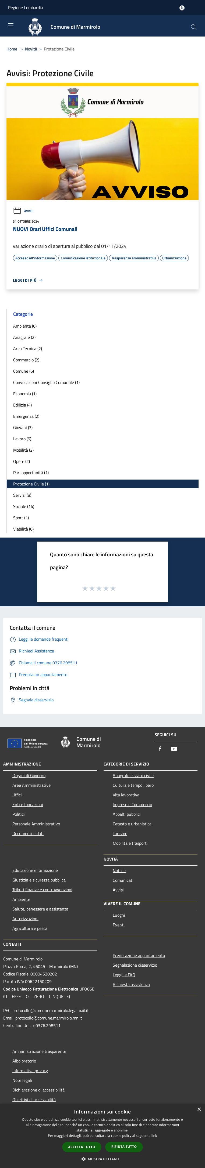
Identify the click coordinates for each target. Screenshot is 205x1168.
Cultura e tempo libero (133, 785)
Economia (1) (25, 393)
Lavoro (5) (22, 439)
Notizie (119, 870)
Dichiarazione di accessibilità (38, 1090)
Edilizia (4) (22, 405)
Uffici (17, 795)
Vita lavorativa (126, 795)
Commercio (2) (26, 360)
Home (11, 49)
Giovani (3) (23, 427)
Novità (31, 49)
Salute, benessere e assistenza (40, 909)
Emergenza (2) (26, 416)
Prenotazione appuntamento (139, 955)
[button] (102, 1159)
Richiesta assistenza (131, 984)
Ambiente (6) (25, 326)
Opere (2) (21, 461)
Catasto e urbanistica (132, 824)
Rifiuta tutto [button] (124, 1146)
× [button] (199, 1110)
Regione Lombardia (25, 7)
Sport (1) (21, 517)
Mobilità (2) (23, 450)
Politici (18, 814)
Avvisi (23, 210)
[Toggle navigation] (11, 25)
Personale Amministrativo (36, 824)
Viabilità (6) (23, 529)
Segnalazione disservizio (135, 965)
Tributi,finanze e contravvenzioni (42, 889)
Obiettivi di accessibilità (34, 1099)
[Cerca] (193, 27)
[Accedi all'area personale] (182, 8)
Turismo (120, 833)
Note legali (22, 1080)
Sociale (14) (23, 506)
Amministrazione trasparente (39, 1051)
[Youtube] (174, 749)
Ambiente (21, 899)
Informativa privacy (30, 1070)
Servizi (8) (22, 495)
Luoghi (119, 915)
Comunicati (123, 880)
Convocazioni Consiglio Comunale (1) (46, 382)
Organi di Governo (28, 775)
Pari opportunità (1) (31, 472)
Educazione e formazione (35, 870)
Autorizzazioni (25, 918)
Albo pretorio (24, 1061)
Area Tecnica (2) (27, 348)
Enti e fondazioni (27, 804)
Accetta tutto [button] (81, 1147)
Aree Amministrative (31, 785)
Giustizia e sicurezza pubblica (39, 880)
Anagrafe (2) (24, 337)
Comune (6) (23, 371)
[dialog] (102, 1136)
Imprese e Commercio (132, 804)
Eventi (119, 925)
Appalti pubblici (127, 814)
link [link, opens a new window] (154, 1135)
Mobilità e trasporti (130, 843)
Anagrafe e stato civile (133, 775)
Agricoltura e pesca (29, 928)
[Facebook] (160, 749)
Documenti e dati (28, 833)
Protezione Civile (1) (31, 484)
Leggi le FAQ (124, 974)
